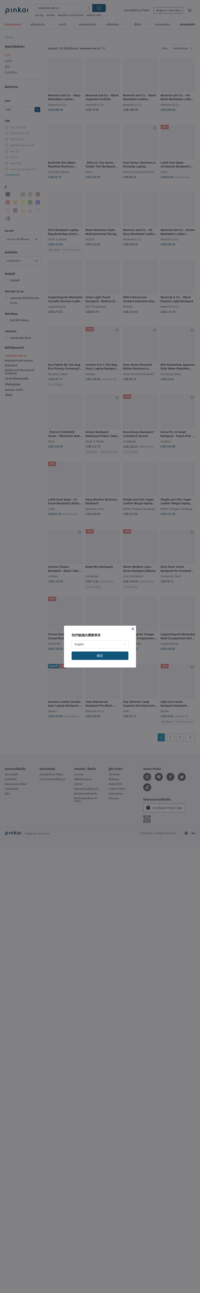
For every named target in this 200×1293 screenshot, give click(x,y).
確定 (100, 655)
